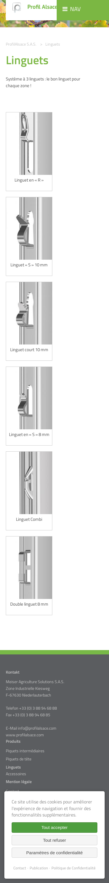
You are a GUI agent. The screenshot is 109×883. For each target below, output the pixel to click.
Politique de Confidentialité (73, 868)
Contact (19, 868)
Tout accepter (54, 827)
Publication (39, 868)
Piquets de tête (18, 759)
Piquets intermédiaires (25, 751)
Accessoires (16, 774)
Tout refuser (54, 840)
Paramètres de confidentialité (54, 852)
